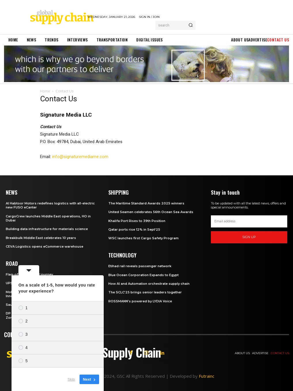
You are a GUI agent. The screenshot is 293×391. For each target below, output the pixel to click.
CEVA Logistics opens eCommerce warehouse (44, 246)
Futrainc (206, 376)
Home (45, 91)
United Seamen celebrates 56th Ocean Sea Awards (150, 212)
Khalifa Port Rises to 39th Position (136, 221)
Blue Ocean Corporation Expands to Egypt (143, 275)
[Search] (191, 25)
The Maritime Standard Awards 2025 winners (146, 203)
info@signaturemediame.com (80, 156)
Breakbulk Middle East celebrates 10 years (41, 238)
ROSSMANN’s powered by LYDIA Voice (140, 301)
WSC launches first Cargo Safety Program (143, 238)
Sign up (249, 237)
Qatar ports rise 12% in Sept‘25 (134, 229)
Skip (71, 379)
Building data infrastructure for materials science (47, 229)
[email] (249, 221)
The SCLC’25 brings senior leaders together (145, 292)
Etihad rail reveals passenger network (139, 266)
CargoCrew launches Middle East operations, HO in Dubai (48, 218)
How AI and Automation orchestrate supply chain (149, 284)
